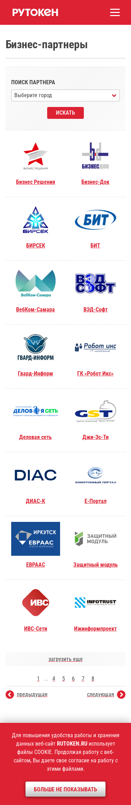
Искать (65, 112)
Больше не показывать (65, 789)
